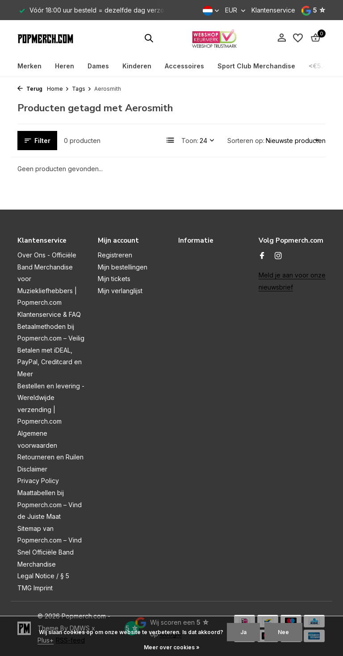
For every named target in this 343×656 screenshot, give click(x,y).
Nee (283, 632)
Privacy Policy (38, 480)
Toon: (189, 140)
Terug (29, 88)
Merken (29, 66)
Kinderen (136, 66)
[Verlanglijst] (298, 38)
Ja (243, 632)
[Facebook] (262, 256)
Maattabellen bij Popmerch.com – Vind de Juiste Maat (49, 504)
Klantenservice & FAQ (49, 314)
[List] (171, 140)
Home (58, 88)
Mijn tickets (114, 278)
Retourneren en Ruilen (50, 457)
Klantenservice (273, 10)
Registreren (115, 255)
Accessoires (184, 66)
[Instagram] (278, 256)
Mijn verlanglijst (120, 290)
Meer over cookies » (172, 647)
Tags (82, 88)
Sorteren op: (245, 140)
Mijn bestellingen (122, 267)
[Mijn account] (281, 38)
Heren (64, 66)
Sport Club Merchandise (256, 66)
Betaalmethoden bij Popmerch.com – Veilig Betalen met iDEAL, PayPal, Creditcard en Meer (50, 350)
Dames (98, 66)
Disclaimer (32, 469)
